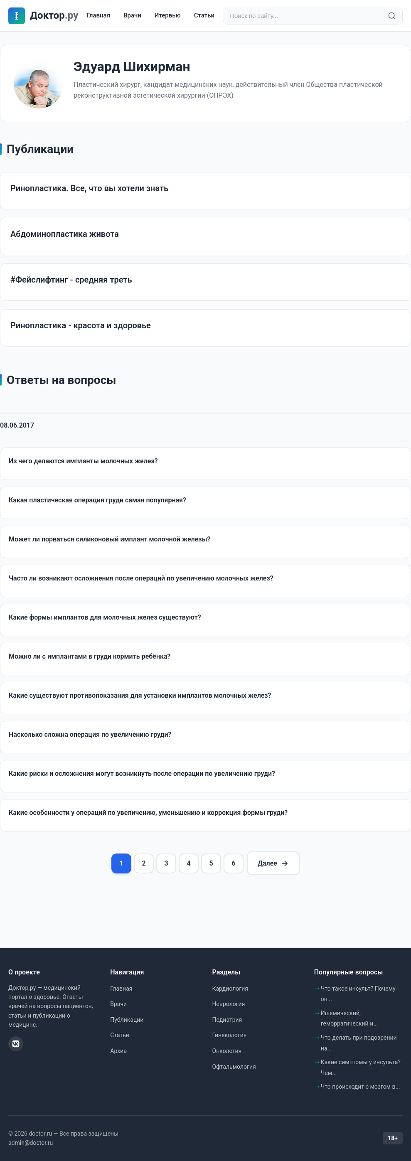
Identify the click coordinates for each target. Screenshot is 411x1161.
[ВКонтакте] (15, 1043)
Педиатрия (227, 1019)
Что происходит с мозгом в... (360, 1086)
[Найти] (391, 15)
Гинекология (229, 1035)
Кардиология (230, 988)
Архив (118, 1051)
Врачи (132, 15)
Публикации (126, 1019)
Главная (98, 15)
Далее (273, 863)
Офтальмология (234, 1066)
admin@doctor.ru (30, 1142)
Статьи (204, 15)
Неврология (228, 1004)
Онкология (227, 1051)
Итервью (168, 15)
